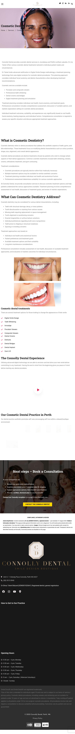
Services (11, 30)
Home (3, 30)
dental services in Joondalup (37, 62)
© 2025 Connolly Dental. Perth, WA (37, 717)
